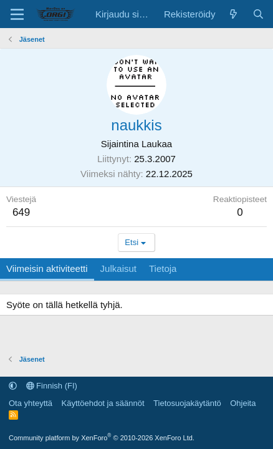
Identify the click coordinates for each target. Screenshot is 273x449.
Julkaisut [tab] (118, 268)
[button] (12, 386)
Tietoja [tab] (162, 268)
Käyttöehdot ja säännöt (103, 403)
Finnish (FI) (51, 385)
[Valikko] (17, 14)
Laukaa (156, 143)
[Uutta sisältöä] (233, 14)
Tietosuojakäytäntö (187, 403)
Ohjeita (243, 403)
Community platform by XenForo (101, 438)
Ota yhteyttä (30, 403)
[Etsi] (258, 14)
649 (21, 212)
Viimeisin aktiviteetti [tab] (47, 268)
